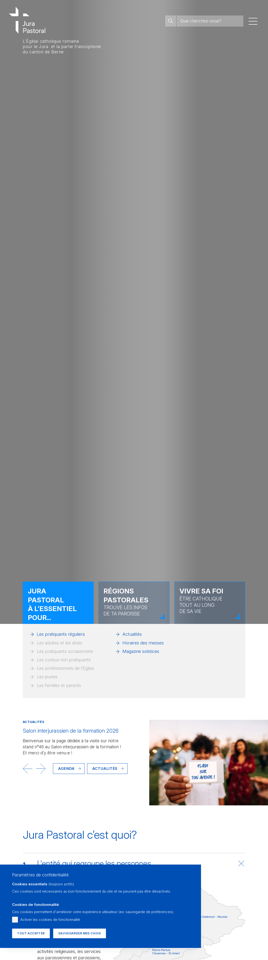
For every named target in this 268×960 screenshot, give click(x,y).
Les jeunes (47, 676)
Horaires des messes (143, 642)
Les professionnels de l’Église (65, 668)
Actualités (132, 634)
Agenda (66, 768)
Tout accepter (31, 933)
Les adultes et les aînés (59, 642)
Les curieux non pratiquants (64, 659)
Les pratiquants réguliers (61, 634)
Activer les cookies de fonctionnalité (50, 919)
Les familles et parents (59, 685)
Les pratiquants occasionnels (65, 651)
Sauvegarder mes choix (79, 933)
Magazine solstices (140, 651)
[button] (27, 768)
